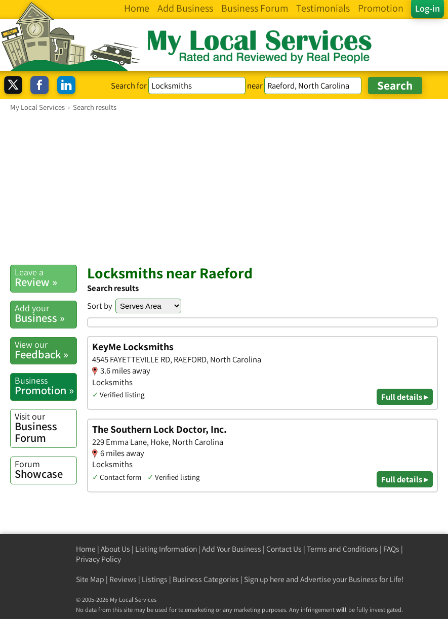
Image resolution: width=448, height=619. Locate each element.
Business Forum (45, 427)
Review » (45, 277)
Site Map (90, 579)
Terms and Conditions (342, 549)
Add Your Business (231, 549)
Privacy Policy (98, 559)
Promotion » (45, 386)
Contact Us (284, 549)
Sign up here (264, 579)
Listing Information (166, 549)
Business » (45, 313)
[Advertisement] (224, 188)
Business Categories (206, 579)
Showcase (45, 469)
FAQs (391, 549)
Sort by (99, 305)
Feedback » (45, 350)
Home (86, 549)
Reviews (123, 579)
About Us (115, 549)
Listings (155, 579)
